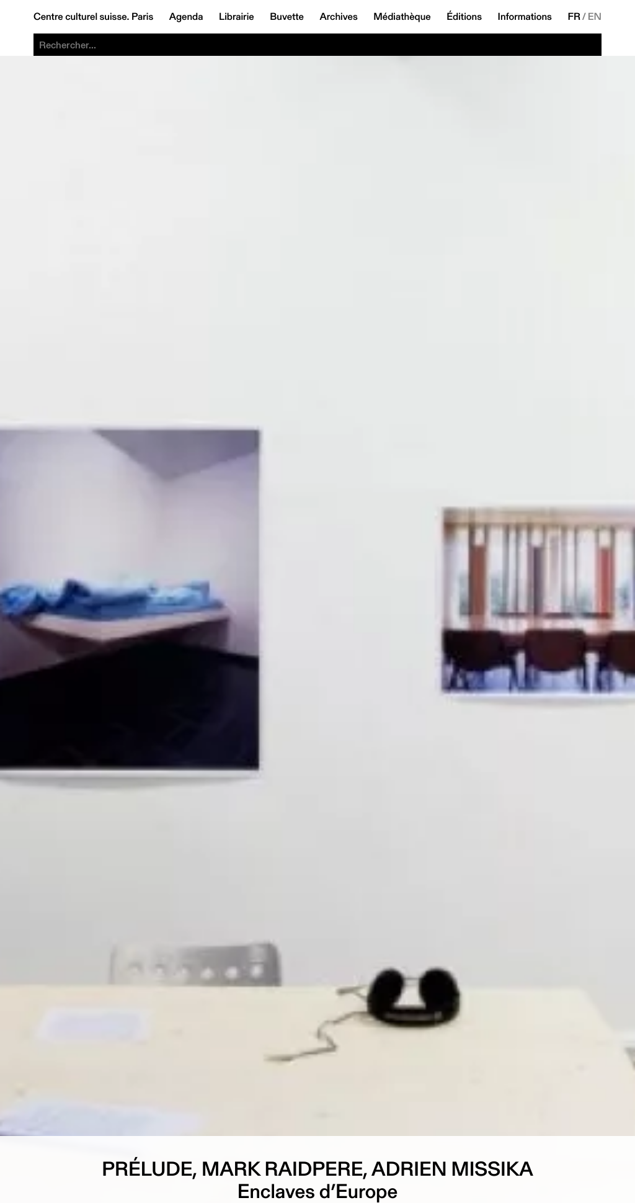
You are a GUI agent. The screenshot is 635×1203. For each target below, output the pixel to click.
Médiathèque (401, 16)
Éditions (464, 16)
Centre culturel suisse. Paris (93, 16)
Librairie (236, 16)
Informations (525, 16)
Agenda (186, 16)
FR (573, 16)
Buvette (287, 16)
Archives (338, 16)
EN (595, 16)
